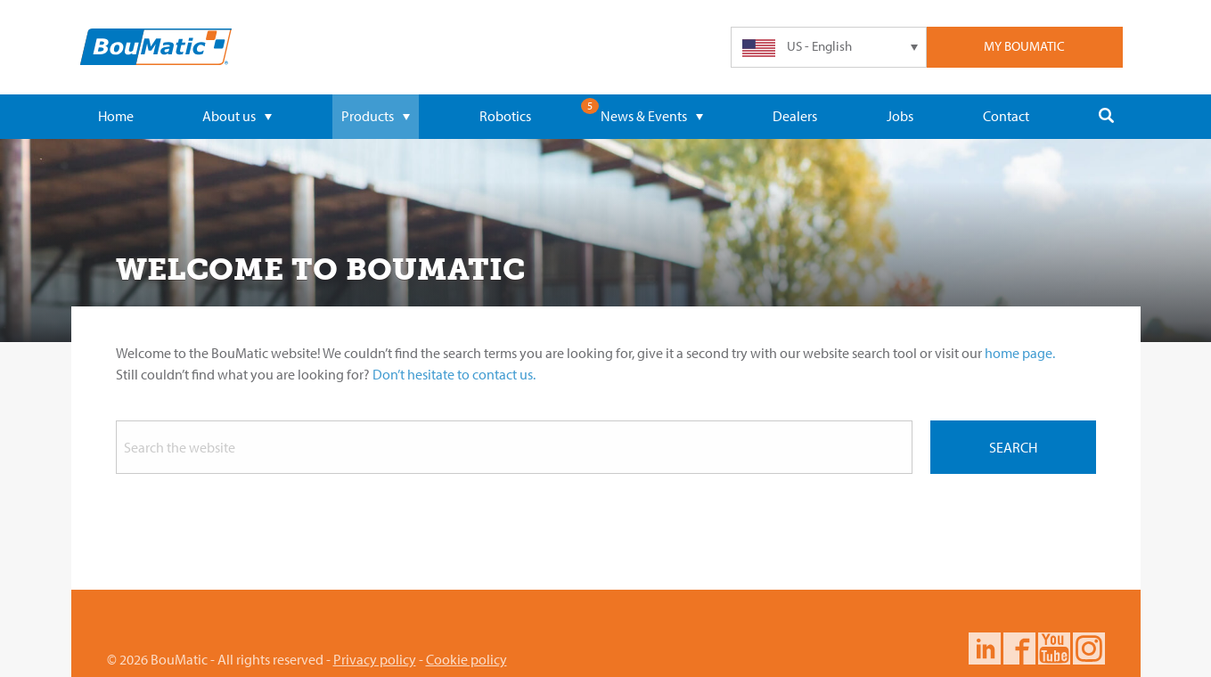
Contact (1006, 116)
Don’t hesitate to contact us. (454, 374)
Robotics (505, 116)
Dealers (795, 116)
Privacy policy (374, 659)
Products (375, 116)
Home (116, 116)
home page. (1020, 353)
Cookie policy (466, 659)
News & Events (652, 116)
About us (237, 116)
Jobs (900, 116)
